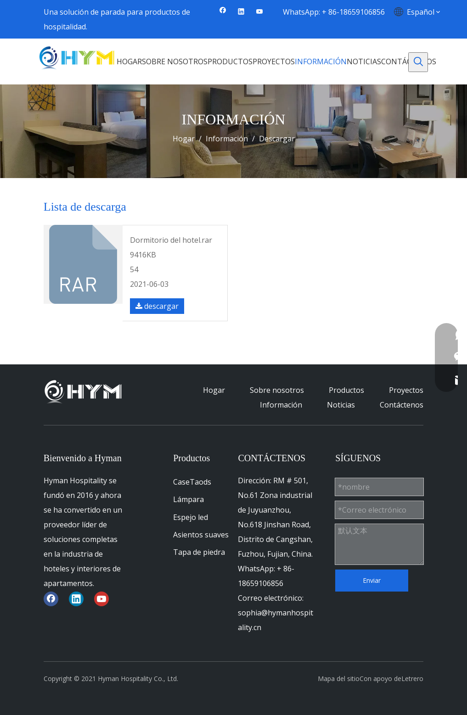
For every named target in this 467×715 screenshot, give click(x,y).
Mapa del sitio (339, 678)
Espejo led (190, 517)
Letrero (412, 678)
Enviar (372, 580)
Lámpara (188, 499)
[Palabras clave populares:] (418, 62)
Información (281, 405)
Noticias (341, 405)
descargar (157, 306)
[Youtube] (259, 12)
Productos (346, 390)
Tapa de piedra (199, 552)
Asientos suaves (201, 535)
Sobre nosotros (277, 390)
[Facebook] (223, 12)
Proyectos (406, 390)
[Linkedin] (241, 12)
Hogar (214, 390)
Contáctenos (401, 405)
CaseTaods (192, 482)
